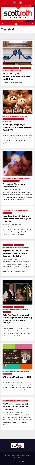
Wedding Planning (7, 70)
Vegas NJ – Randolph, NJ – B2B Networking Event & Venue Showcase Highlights (16, 253)
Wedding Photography (25, 68)
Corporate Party (7, 178)
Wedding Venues (16, 70)
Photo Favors (25, 210)
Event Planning (26, 178)
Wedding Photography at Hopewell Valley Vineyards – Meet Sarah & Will (17, 127)
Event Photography (7, 68)
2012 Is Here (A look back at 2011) (17, 377)
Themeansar (17, 457)
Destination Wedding (8, 245)
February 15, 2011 (9, 412)
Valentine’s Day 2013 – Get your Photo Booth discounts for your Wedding (17, 218)
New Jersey (16, 68)
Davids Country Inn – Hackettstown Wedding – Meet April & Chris (16, 76)
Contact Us (18, 461)
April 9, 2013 (8, 189)
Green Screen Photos (8, 210)
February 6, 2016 (9, 82)
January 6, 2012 (9, 380)
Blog (13, 461)
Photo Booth (17, 210)
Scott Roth (19, 82)
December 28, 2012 (9, 326)
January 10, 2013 (9, 259)
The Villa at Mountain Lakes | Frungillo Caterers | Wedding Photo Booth (15, 406)
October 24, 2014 (9, 133)
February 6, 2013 (9, 224)
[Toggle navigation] (16, 24)
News (23, 461)
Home (8, 461)
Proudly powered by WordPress (12, 455)
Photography (23, 116)
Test (26, 461)
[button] (29, 24)
